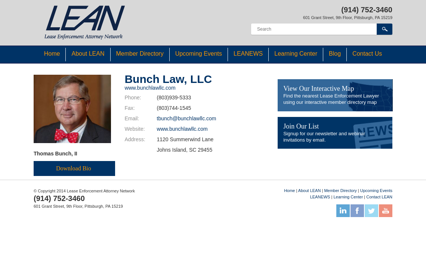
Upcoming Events (198, 53)
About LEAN (87, 53)
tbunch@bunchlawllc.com (186, 118)
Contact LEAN (379, 197)
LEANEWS (248, 53)
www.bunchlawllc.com (149, 88)
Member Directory (140, 53)
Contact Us (367, 53)
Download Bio (73, 168)
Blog (335, 53)
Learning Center (295, 53)
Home (52, 53)
